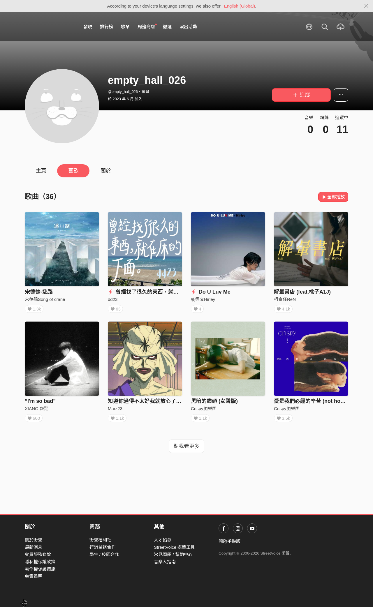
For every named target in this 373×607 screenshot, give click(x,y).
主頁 (41, 171)
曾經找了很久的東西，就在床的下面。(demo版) (168, 292)
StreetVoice (49, 27)
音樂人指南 (165, 561)
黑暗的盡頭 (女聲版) (214, 403)
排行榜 (106, 26)
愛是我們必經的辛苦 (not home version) (322, 403)
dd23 (112, 299)
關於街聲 (33, 539)
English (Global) (239, 5)
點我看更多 (186, 450)
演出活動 (188, 26)
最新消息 (33, 547)
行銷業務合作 (102, 547)
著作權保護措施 (40, 569)
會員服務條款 (38, 554)
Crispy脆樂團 (204, 410)
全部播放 (333, 196)
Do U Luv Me (211, 292)
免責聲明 (33, 576)
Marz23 (115, 410)
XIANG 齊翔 (36, 410)
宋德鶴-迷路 (39, 292)
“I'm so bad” (40, 403)
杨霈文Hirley (203, 299)
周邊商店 (147, 26)
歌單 (125, 26)
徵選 (167, 26)
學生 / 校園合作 (104, 554)
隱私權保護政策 (40, 561)
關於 (106, 171)
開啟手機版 (229, 541)
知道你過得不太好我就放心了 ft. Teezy (153, 403)
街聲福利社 (100, 539)
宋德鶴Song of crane (45, 299)
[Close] (366, 6)
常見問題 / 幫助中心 (173, 554)
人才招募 (162, 539)
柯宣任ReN (285, 299)
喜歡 (73, 171)
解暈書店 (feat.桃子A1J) (302, 292)
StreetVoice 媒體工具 (174, 547)
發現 (87, 26)
